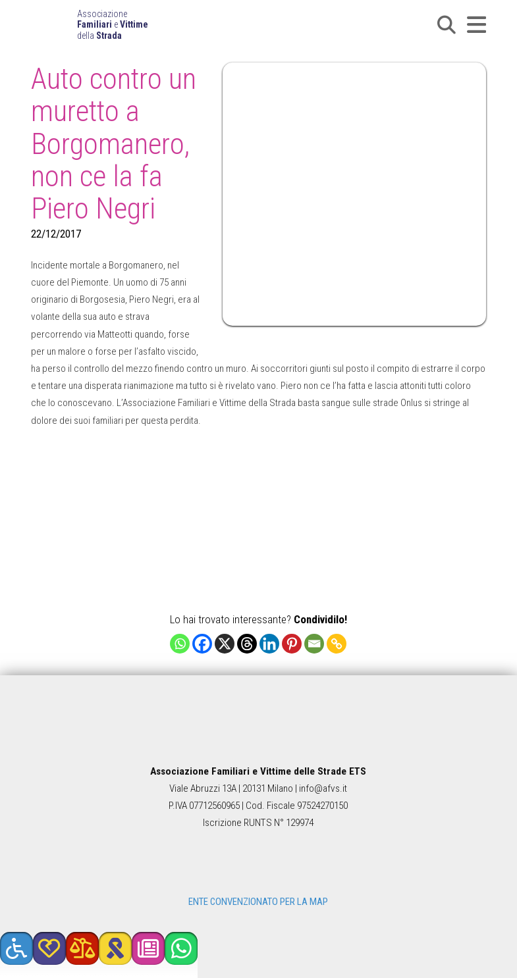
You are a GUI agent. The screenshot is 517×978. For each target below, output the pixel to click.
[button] (446, 25)
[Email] (314, 644)
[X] (224, 644)
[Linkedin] (269, 644)
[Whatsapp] (180, 644)
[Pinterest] (292, 644)
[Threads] (247, 644)
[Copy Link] (336, 644)
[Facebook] (202, 644)
